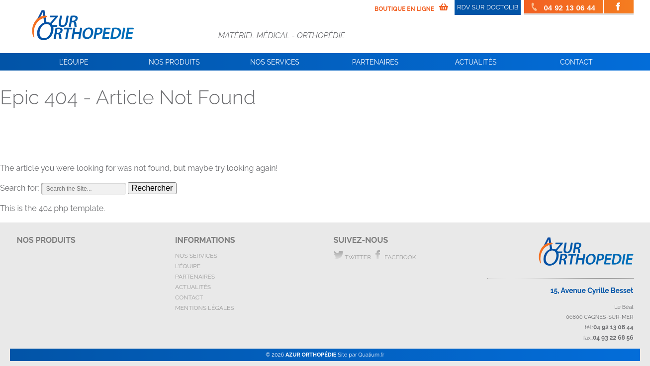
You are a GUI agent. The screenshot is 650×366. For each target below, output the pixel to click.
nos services (196, 255)
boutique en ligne (404, 8)
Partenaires (375, 62)
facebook (394, 255)
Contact (576, 62)
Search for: (19, 188)
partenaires (195, 276)
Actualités (476, 62)
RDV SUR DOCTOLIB (487, 7)
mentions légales (204, 307)
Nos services (274, 62)
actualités (193, 287)
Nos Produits (174, 62)
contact (189, 297)
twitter (352, 255)
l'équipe (187, 266)
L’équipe (74, 62)
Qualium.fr (371, 355)
